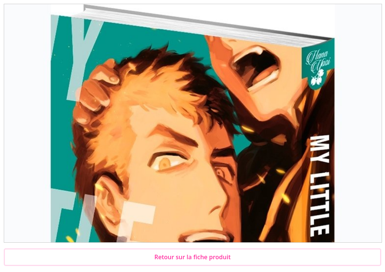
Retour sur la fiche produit (193, 257)
